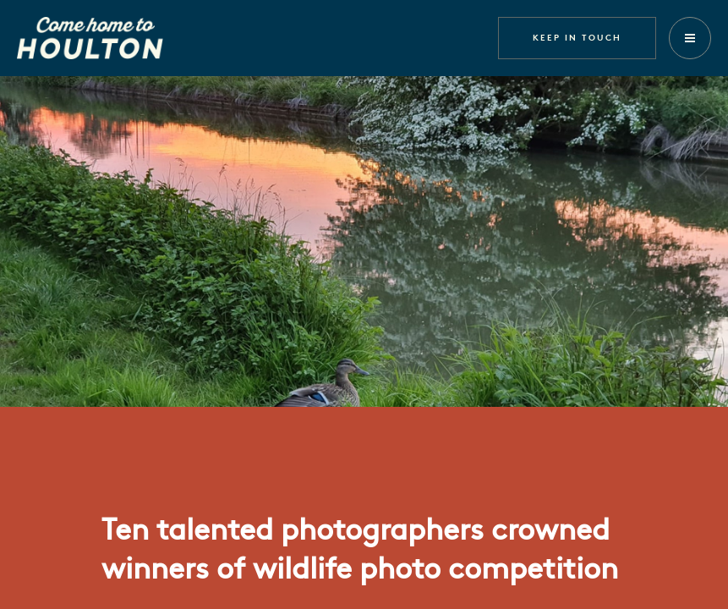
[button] (690, 38)
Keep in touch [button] (577, 36)
